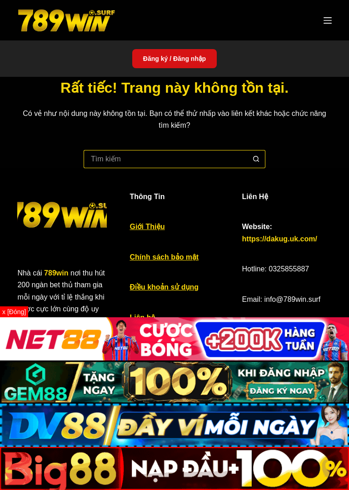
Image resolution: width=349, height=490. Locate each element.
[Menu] (328, 20)
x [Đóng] (14, 311)
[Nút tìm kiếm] (256, 159)
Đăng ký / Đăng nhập (174, 58)
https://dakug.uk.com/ (279, 239)
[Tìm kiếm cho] (165, 159)
